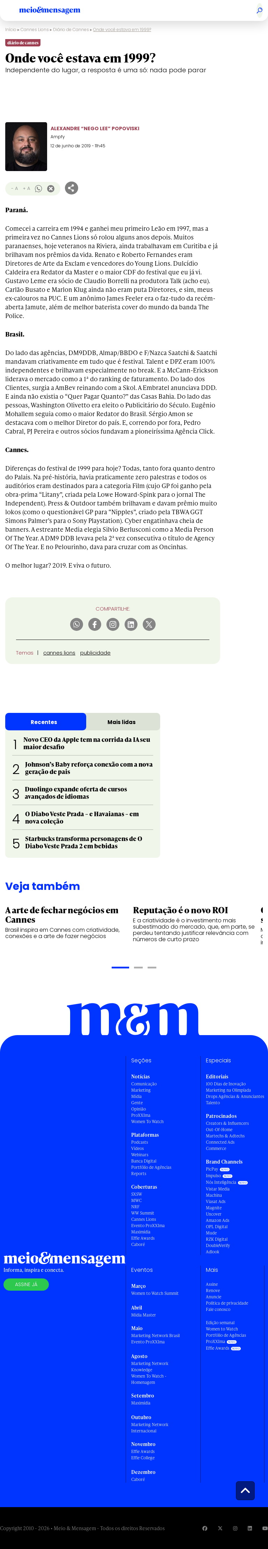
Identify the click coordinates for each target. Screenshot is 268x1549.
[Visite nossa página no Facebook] (204, 1528)
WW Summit (142, 1213)
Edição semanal (220, 1323)
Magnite (214, 1208)
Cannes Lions (30, 37)
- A (14, 188)
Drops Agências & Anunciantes (235, 1096)
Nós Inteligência (221, 1182)
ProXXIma (140, 1115)
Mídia (136, 1096)
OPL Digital (217, 1227)
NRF (135, 1207)
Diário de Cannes (81, 37)
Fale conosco (218, 1309)
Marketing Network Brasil (155, 1335)
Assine (212, 1284)
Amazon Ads (217, 1220)
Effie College (143, 1458)
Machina (214, 1195)
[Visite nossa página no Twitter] (220, 1528)
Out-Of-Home (219, 1130)
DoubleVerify (218, 1245)
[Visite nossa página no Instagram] (235, 1528)
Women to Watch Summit (155, 1293)
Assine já (26, 1284)
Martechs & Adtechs (225, 1136)
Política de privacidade (227, 1303)
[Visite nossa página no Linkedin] (250, 1528)
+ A (26, 188)
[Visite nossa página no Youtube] (265, 1528)
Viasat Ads (215, 1201)
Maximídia (140, 1232)
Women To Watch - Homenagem (148, 1379)
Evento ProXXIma (148, 1226)
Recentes (44, 722)
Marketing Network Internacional (149, 1428)
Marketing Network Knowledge (149, 1366)
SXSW (136, 1194)
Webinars (139, 1155)
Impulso (213, 1176)
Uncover (214, 1214)
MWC (136, 1200)
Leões (117, 37)
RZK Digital (217, 1239)
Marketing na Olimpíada (228, 1090)
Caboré (138, 1244)
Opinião (138, 1109)
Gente (137, 1103)
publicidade (95, 652)
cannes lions (59, 652)
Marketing (141, 1090)
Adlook (212, 1252)
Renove (213, 1290)
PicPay (212, 1169)
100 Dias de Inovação (226, 1084)
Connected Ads (220, 1142)
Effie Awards (143, 1238)
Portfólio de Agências (151, 1167)
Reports (138, 1173)
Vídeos (137, 1148)
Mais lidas (121, 722)
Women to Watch (222, 1329)
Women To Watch (147, 1121)
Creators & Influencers (227, 1123)
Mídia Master (143, 1315)
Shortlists (143, 37)
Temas (25, 652)
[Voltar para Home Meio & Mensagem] (57, 10)
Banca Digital (143, 1161)
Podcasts (139, 1142)
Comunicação (144, 1084)
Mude (211, 1233)
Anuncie (213, 1297)
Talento (213, 1103)
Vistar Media (218, 1189)
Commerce (216, 1148)
